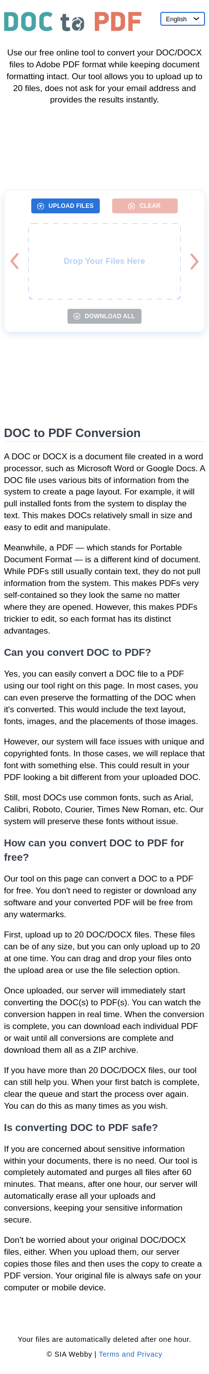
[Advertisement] (104, 144)
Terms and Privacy (130, 1354)
